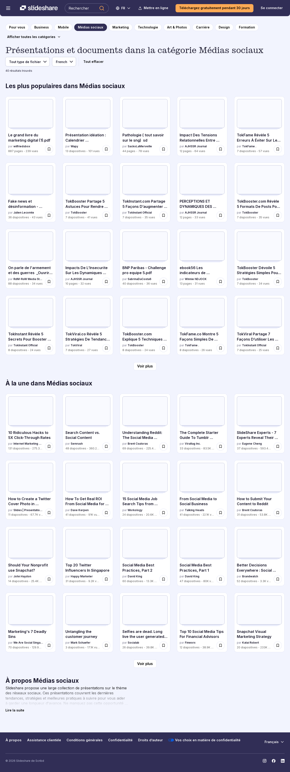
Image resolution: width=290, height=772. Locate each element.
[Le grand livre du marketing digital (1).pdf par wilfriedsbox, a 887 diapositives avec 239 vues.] (30, 126)
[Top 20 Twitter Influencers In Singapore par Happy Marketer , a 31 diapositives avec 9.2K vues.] (88, 556)
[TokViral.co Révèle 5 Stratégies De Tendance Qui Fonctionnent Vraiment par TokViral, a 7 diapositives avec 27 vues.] (88, 325)
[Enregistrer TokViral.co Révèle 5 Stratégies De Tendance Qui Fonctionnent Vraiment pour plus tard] (106, 348)
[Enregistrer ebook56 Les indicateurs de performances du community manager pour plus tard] (220, 282)
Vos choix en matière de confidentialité (204, 740)
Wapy (74, 146)
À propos (13, 740)
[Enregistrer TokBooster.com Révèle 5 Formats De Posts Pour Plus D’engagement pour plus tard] (278, 215)
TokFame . (249, 146)
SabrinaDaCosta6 (139, 279)
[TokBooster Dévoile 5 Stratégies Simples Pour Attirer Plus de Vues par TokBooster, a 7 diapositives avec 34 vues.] (259, 259)
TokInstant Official (140, 212)
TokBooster (79, 212)
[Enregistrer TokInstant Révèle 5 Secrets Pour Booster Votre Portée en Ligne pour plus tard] (49, 348)
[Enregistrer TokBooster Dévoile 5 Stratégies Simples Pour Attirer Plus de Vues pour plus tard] (278, 282)
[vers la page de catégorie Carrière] (202, 27)
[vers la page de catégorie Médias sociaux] (90, 27)
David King (135, 576)
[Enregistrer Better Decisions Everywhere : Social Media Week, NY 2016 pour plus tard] (278, 579)
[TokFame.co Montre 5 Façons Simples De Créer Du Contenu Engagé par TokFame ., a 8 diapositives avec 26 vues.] (202, 325)
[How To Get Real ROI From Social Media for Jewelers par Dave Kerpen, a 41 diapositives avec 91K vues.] (88, 490)
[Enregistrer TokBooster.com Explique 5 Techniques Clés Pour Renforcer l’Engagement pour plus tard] (163, 348)
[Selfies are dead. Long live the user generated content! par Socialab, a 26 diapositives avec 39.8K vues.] (145, 622)
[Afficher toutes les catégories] (34, 37)
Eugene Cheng (252, 443)
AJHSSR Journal (196, 146)
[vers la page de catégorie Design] (224, 27)
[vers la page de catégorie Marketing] (120, 27)
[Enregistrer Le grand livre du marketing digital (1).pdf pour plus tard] (49, 149)
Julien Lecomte (23, 212)
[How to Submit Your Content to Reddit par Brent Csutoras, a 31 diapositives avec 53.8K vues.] (259, 490)
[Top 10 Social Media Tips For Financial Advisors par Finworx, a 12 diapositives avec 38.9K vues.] (202, 622)
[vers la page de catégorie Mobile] (63, 27)
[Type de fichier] (27, 61)
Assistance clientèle (44, 740)
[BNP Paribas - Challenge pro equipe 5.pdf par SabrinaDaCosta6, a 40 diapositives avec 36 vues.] (145, 259)
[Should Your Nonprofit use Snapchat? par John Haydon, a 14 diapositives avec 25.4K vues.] (30, 556)
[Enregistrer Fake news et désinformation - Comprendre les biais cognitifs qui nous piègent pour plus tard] (49, 215)
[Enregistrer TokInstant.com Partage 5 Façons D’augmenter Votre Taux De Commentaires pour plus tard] (163, 215)
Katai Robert (250, 642)
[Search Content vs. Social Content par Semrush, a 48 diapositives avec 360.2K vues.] (88, 423)
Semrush (77, 443)
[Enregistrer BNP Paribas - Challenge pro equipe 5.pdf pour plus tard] (163, 282)
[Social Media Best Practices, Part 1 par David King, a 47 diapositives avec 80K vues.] (202, 556)
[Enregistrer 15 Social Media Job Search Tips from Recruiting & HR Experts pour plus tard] (163, 513)
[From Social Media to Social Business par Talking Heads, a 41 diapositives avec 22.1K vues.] (202, 490)
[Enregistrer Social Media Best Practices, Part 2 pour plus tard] (163, 579)
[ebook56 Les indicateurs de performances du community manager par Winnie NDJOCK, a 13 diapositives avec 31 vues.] (202, 259)
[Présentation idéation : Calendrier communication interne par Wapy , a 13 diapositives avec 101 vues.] (88, 126)
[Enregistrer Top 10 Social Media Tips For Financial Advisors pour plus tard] (220, 645)
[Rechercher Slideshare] (87, 8)
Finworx (190, 642)
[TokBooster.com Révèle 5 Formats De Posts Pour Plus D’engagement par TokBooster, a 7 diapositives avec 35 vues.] (259, 192)
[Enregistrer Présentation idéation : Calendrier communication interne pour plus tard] (106, 149)
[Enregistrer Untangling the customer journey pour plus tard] (106, 645)
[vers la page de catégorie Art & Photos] (177, 27)
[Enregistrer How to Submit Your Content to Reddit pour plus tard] (278, 513)
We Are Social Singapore (28, 642)
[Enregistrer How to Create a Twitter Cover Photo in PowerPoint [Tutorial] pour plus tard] (49, 513)
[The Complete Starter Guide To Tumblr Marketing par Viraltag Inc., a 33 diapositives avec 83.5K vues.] (202, 423)
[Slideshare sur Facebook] (273, 761)
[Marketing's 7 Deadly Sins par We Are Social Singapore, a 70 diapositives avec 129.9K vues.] (30, 622)
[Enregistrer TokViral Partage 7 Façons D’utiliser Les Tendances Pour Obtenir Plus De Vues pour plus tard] (278, 348)
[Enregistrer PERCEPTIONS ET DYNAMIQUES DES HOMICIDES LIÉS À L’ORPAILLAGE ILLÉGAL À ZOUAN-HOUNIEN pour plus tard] (220, 215)
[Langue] (64, 61)
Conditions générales (85, 740)
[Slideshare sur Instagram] (264, 761)
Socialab (133, 642)
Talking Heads (194, 510)
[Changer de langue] (123, 8)
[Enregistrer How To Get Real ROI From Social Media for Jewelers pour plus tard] (106, 513)
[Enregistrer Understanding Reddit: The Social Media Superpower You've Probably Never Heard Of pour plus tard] (163, 446)
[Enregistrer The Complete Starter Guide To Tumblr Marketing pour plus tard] (220, 446)
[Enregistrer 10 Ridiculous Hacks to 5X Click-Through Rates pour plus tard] (49, 446)
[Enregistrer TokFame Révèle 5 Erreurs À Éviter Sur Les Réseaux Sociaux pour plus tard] (278, 149)
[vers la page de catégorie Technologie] (148, 27)
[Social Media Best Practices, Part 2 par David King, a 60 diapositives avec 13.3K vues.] (145, 556)
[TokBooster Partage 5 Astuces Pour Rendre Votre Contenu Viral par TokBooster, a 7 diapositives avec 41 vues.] (88, 192)
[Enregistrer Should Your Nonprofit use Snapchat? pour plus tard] (49, 579)
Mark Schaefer (80, 642)
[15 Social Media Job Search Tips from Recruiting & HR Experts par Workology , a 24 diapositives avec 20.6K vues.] (145, 490)
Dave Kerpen (80, 510)
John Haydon (22, 576)
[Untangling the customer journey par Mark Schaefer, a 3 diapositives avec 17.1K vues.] (88, 622)
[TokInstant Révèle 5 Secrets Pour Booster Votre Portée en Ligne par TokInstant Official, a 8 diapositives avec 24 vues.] (30, 325)
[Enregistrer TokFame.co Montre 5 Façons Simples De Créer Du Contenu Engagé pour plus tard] (220, 348)
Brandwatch (250, 576)
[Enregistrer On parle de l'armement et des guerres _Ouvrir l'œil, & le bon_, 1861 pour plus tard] (49, 282)
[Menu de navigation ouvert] (8, 8)
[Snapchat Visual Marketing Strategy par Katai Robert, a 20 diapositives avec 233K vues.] (259, 622)
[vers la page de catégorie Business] (41, 27)
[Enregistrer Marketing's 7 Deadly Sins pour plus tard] (49, 645)
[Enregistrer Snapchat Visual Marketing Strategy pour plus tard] (278, 645)
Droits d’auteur (150, 740)
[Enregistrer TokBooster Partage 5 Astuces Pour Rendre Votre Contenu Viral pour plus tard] (106, 215)
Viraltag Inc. (193, 443)
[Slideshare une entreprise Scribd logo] (39, 8)
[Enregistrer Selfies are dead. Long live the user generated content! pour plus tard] (163, 645)
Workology (135, 510)
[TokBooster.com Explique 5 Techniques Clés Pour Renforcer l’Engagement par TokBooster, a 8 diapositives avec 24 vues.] (145, 325)
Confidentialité (120, 740)
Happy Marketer (82, 576)
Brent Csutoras (138, 443)
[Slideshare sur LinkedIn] (283, 761)
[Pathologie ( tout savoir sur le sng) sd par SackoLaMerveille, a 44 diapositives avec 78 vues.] (145, 126)
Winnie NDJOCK (196, 279)
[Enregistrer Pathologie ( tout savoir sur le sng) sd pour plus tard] (163, 149)
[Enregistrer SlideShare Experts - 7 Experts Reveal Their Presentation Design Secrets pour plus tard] (278, 446)
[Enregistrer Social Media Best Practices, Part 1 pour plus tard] (220, 579)
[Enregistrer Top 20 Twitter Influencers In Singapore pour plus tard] (106, 579)
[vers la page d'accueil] (17, 27)
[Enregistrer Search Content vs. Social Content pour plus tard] (106, 446)
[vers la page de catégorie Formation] (247, 27)
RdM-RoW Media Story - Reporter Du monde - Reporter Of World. (28, 279)
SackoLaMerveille (140, 146)
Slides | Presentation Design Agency (28, 510)
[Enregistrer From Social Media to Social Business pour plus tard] (220, 513)
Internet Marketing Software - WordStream (28, 443)
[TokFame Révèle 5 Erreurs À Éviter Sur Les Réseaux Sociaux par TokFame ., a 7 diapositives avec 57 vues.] (259, 126)
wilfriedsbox (21, 146)
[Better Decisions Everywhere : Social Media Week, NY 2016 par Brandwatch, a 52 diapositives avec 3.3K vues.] (259, 556)
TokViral (76, 345)
